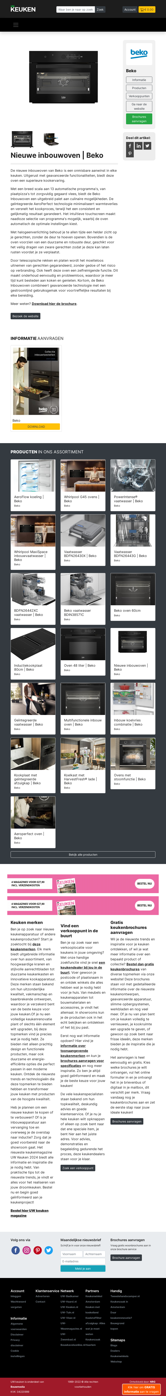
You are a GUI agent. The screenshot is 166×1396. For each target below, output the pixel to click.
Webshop (116, 1361)
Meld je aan (83, 1268)
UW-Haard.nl (69, 1301)
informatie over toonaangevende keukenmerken (74, 1051)
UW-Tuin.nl (67, 1312)
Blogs (113, 1345)
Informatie (139, 80)
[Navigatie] (16, 25)
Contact (40, 1301)
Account (130, 9)
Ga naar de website (139, 106)
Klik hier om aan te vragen (141, 1389)
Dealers (115, 1350)
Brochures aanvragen (139, 119)
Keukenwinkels (119, 1356)
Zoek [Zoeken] (100, 9)
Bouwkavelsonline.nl (73, 1344)
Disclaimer (17, 1334)
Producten (139, 88)
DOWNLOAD (36, 426)
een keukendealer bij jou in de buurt (83, 967)
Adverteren (43, 1296)
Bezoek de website (25, 316)
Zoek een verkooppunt (77, 1168)
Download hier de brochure (54, 304)
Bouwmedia (18, 1386)
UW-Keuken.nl (69, 1307)
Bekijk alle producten (83, 854)
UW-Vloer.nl (68, 1317)
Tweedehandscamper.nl (125, 1296)
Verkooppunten (139, 96)
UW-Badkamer (70, 1296)
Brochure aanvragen (126, 1257)
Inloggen (16, 1296)
